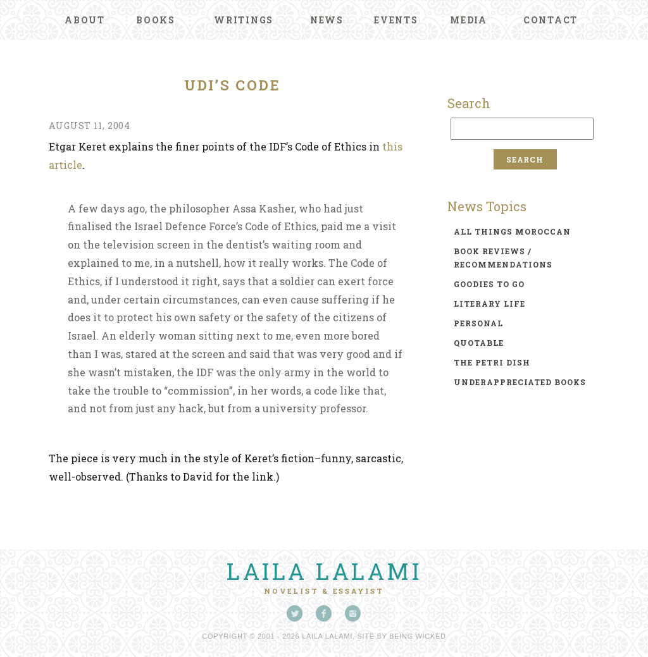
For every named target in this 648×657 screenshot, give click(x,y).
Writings (243, 20)
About (85, 20)
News (327, 20)
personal (478, 323)
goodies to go (489, 284)
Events (396, 20)
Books (155, 20)
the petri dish (492, 362)
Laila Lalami (324, 571)
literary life (489, 303)
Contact (550, 20)
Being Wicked (417, 636)
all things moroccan (512, 231)
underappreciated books (520, 382)
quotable (479, 343)
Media (468, 20)
